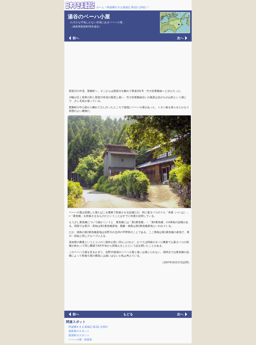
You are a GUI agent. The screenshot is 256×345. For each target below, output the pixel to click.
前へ (75, 38)
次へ (180, 38)
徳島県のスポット (79, 331)
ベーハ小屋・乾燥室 (80, 339)
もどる (128, 314)
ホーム (100, 7)
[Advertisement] (128, 65)
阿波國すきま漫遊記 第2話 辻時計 (126, 7)
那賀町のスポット (79, 335)
